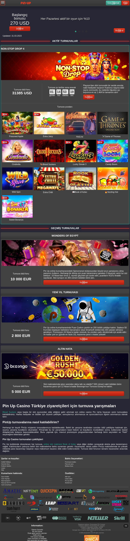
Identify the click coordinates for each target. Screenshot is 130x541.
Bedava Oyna (69, 466)
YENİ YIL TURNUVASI (65, 292)
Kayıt (125, 3)
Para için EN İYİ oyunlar (8, 483)
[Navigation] (3, 3)
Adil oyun (67, 476)
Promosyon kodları (70, 462)
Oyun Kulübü (5, 476)
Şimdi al (19, 29)
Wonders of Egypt (65, 235)
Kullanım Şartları (6, 466)
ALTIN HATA (65, 348)
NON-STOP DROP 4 (12, 48)
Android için (68, 483)
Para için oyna (69, 464)
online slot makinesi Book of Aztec (60, 444)
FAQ (2, 470)
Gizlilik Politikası (6, 462)
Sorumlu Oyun (5, 464)
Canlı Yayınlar (5, 478)
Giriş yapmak (113, 3)
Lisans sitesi (68, 478)
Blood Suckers (9, 412)
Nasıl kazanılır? (5, 480)
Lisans (3, 468)
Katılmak (89, 97)
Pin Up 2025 (68, 480)
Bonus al (119, 30)
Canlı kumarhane (6, 485)
